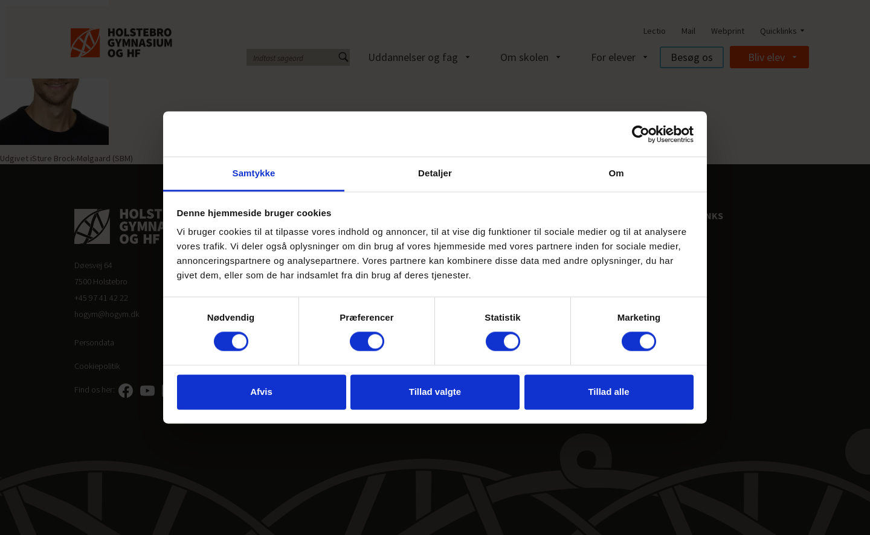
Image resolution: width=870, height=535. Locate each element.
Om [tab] (616, 173)
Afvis (261, 391)
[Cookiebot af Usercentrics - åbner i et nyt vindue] (641, 134)
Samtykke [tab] (254, 173)
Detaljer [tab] (435, 173)
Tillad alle (608, 391)
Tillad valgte (435, 391)
